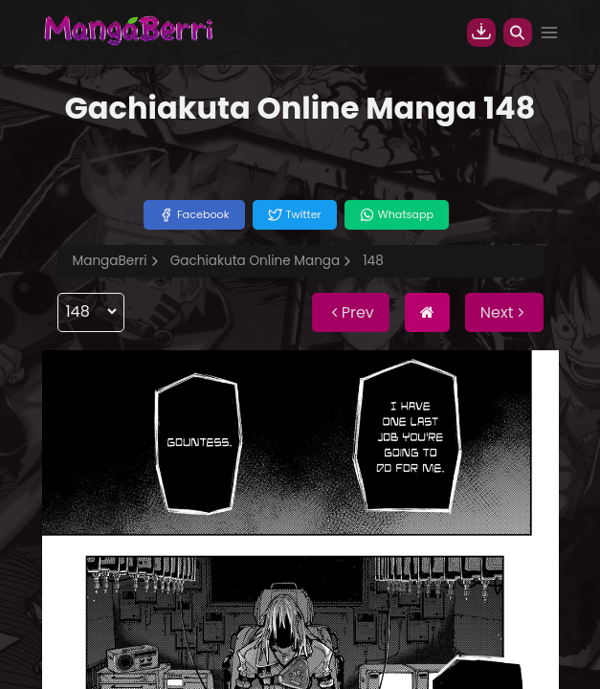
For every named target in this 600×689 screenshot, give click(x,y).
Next (504, 312)
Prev (350, 312)
